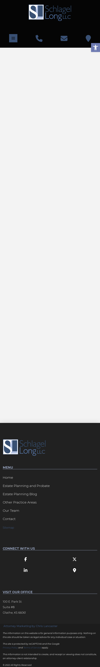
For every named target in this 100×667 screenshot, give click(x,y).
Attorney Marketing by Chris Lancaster (30, 626)
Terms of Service (32, 647)
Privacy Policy (10, 647)
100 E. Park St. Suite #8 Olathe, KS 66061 (14, 607)
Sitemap (8, 527)
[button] (13, 38)
